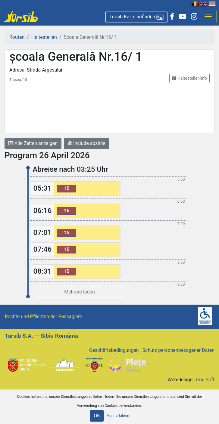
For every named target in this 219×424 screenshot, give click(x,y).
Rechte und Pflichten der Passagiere (43, 316)
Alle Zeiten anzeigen (33, 143)
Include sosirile (86, 143)
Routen (16, 37)
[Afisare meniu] (208, 16)
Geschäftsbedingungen (114, 350)
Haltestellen (44, 37)
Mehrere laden (79, 292)
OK (97, 416)
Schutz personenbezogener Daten (178, 350)
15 (25, 79)
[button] (136, 17)
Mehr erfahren (117, 415)
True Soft (204, 380)
